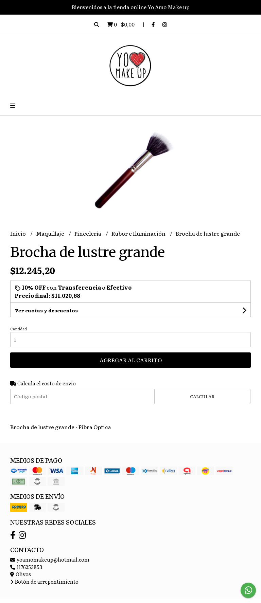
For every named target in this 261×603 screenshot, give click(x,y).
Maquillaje (50, 233)
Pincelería (88, 233)
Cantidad (18, 328)
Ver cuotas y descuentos (46, 310)
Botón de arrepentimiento (44, 581)
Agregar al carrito (131, 360)
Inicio (18, 233)
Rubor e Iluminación (139, 233)
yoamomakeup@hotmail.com (49, 559)
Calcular (202, 396)
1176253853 (26, 566)
